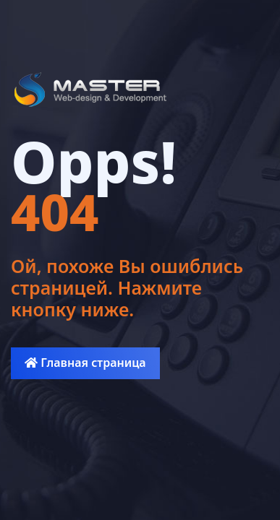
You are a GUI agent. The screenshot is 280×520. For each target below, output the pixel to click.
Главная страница (85, 362)
